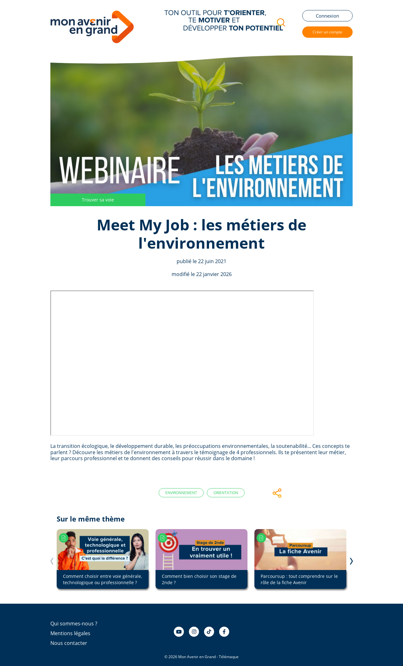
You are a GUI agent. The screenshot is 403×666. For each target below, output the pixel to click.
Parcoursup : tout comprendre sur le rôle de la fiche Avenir (299, 579)
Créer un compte (327, 32)
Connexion (327, 16)
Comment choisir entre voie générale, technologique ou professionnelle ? (102, 579)
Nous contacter (68, 643)
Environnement (181, 492)
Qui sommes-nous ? (73, 623)
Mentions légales (70, 633)
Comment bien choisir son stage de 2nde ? (199, 579)
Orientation (225, 492)
